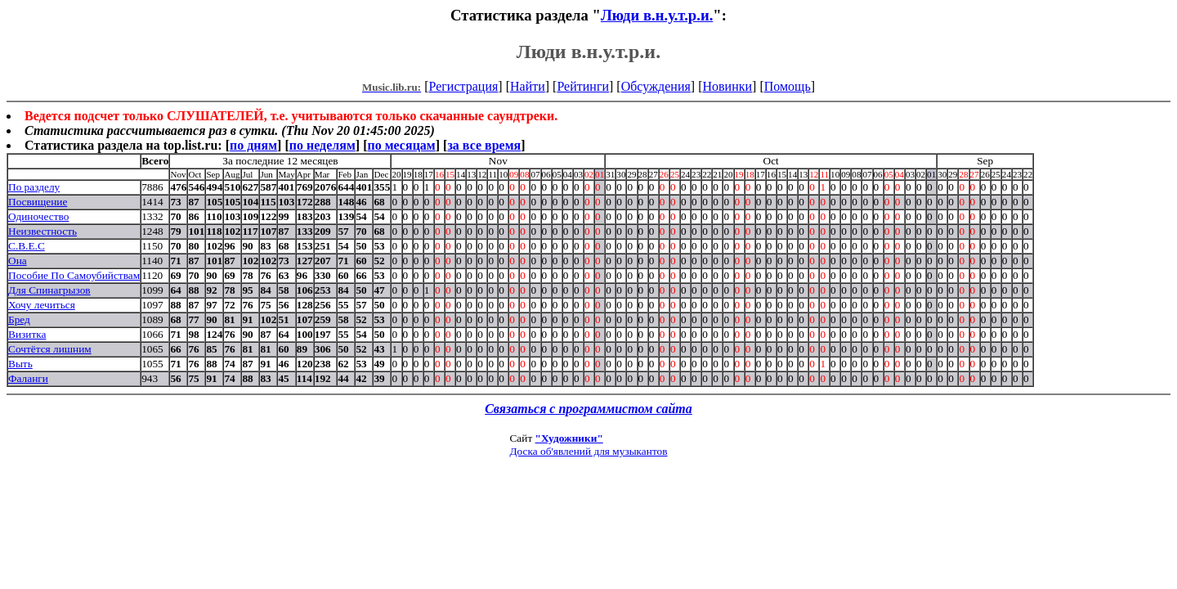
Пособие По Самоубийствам (74, 275)
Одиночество (38, 216)
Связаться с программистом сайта (588, 409)
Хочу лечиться (41, 305)
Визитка (27, 334)
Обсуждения (656, 86)
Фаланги (28, 378)
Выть (20, 363)
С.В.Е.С (26, 246)
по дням (253, 145)
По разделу (34, 187)
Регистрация (464, 86)
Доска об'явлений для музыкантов (588, 451)
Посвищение (37, 202)
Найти (527, 86)
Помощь (787, 86)
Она (17, 260)
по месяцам (401, 145)
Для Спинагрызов (49, 290)
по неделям (322, 145)
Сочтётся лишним (50, 349)
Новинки (727, 86)
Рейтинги (583, 86)
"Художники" (569, 438)
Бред (19, 319)
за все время (484, 145)
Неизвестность (42, 231)
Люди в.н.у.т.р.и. (657, 15)
